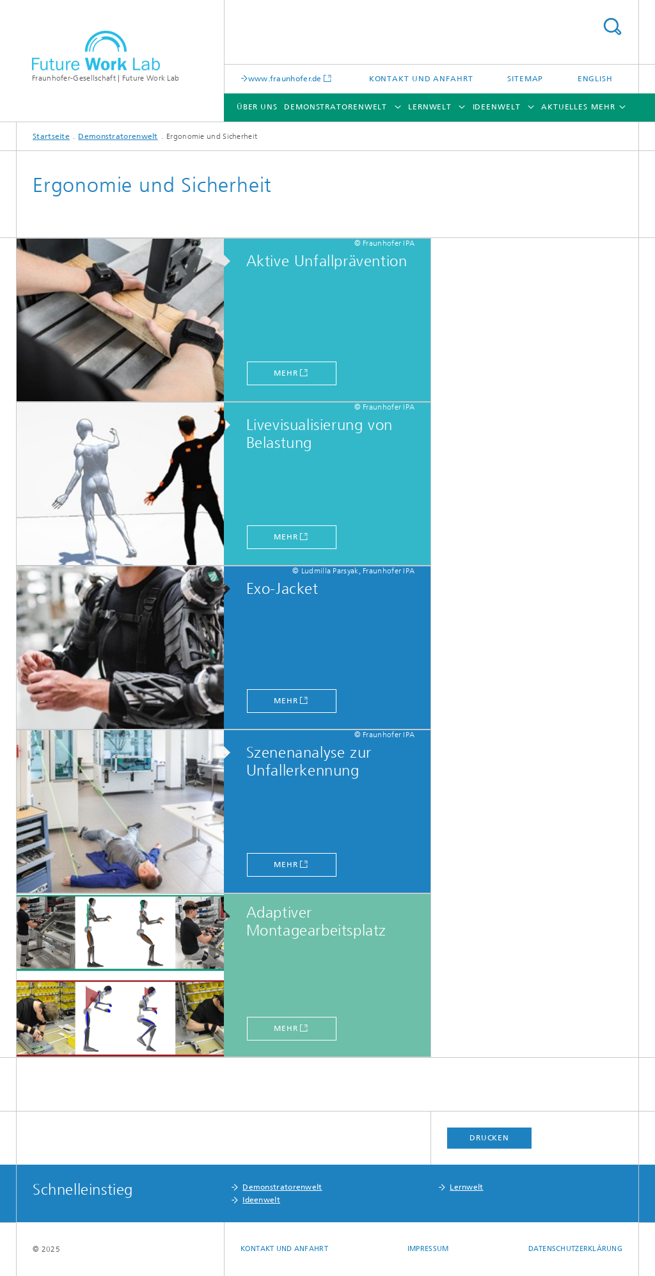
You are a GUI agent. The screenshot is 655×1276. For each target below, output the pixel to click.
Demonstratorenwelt (335, 106)
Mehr (286, 373)
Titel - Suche (612, 26)
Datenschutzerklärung (575, 1249)
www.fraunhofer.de (285, 78)
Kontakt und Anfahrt (421, 78)
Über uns (257, 106)
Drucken (489, 1137)
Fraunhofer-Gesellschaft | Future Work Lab (105, 78)
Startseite (51, 136)
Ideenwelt (497, 106)
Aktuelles (564, 106)
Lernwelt (430, 106)
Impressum (427, 1249)
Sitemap (525, 78)
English (595, 78)
